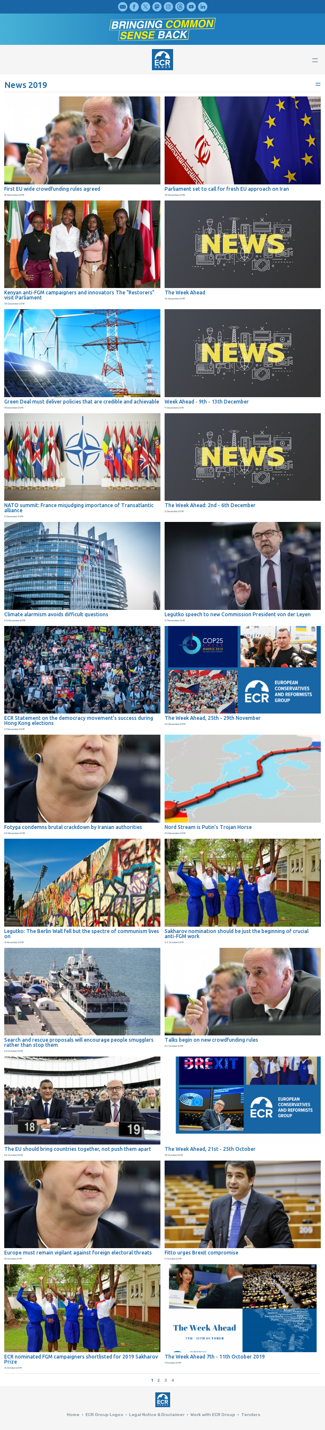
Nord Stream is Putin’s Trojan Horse (208, 827)
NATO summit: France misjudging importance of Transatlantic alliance (79, 508)
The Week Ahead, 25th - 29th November (213, 718)
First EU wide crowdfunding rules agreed (52, 189)
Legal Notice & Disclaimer (157, 1414)
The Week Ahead (185, 292)
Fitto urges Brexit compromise (201, 1252)
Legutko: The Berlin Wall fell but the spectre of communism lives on (81, 934)
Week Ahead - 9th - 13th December (207, 401)
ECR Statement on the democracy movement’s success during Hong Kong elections (78, 721)
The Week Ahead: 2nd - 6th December (210, 505)
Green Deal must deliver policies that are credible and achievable (81, 401)
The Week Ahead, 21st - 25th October (210, 1149)
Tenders (250, 1414)
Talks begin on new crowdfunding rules (211, 1040)
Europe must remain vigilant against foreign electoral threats (78, 1252)
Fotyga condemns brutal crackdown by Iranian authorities (73, 827)
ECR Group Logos (104, 1414)
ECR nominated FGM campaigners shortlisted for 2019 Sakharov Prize (81, 1359)
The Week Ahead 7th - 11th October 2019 (215, 1356)
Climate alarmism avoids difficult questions (56, 614)
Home (73, 1414)
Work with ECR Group (212, 1414)
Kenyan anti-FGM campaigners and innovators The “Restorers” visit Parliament (79, 295)
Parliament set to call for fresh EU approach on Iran (227, 189)
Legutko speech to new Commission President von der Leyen (238, 614)
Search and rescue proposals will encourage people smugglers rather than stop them (79, 1043)
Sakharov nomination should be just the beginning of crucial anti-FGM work (236, 934)
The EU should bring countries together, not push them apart (77, 1149)
